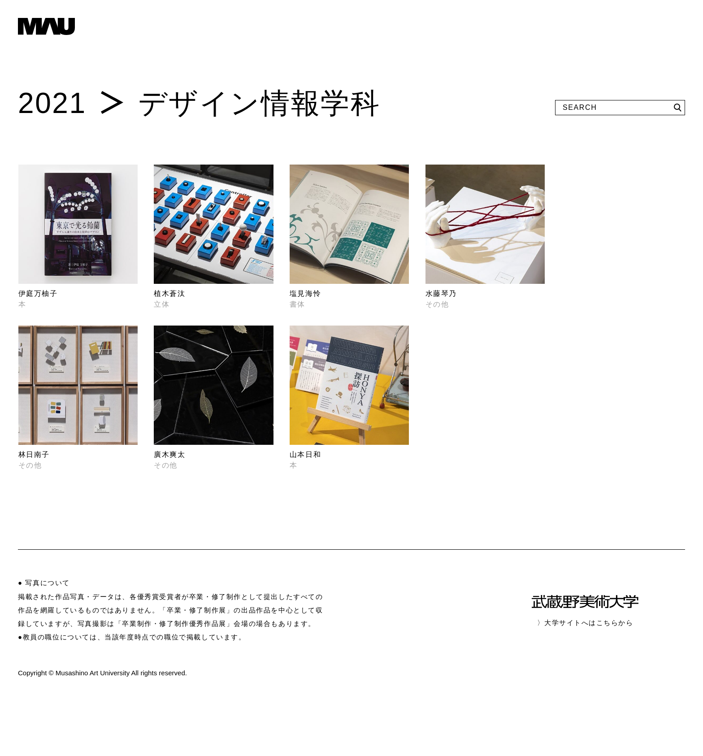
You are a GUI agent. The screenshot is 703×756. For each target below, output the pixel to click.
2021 (52, 103)
